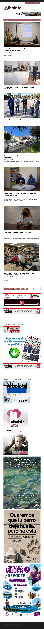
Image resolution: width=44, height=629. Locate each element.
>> (26, 288)
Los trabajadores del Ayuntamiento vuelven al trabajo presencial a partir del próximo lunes (19, 233)
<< (4, 288)
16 (24, 288)
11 (11, 288)
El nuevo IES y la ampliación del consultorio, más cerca (19, 120)
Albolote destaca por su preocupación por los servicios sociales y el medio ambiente (19, 49)
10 (9, 288)
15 (21, 288)
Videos (37, 2)
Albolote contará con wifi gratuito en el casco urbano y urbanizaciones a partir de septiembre (19, 274)
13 (16, 288)
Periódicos (29, 2)
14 (19, 288)
